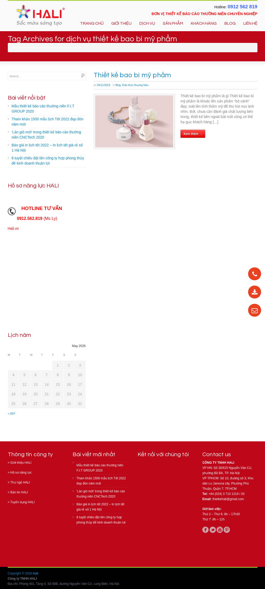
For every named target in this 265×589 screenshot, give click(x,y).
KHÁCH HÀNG (204, 23)
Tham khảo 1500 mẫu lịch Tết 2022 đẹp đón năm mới (47, 121)
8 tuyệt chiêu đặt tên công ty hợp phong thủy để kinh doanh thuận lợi (48, 160)
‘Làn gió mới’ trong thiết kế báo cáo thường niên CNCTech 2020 (46, 134)
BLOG (230, 23)
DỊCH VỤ (147, 23)
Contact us (216, 454)
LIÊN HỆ (250, 23)
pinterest (227, 530)
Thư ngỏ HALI (20, 482)
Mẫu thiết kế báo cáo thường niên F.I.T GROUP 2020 (43, 108)
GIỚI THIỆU (121, 23)
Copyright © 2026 (20, 573)
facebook (205, 530)
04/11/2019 (103, 85)
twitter (213, 530)
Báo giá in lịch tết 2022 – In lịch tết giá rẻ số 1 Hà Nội (47, 147)
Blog (118, 85)
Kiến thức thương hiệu (135, 85)
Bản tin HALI (19, 492)
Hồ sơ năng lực (21, 472)
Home (33, 47)
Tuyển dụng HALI (22, 502)
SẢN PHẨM (173, 23)
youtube (220, 530)
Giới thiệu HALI (20, 462)
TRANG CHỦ (92, 23)
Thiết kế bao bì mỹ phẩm (132, 75)
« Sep (11, 413)
